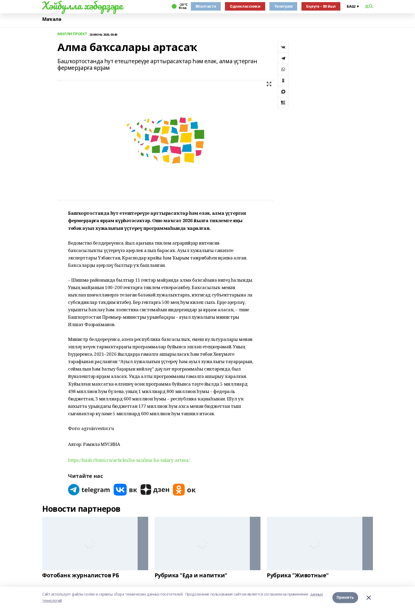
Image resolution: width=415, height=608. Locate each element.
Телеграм (283, 6)
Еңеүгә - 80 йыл (321, 6)
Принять (345, 597)
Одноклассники (245, 6)
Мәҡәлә (51, 19)
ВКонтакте (206, 6)
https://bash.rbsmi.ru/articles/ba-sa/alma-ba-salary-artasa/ (129, 460)
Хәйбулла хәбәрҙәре (82, 5)
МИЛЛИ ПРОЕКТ (72, 34)
